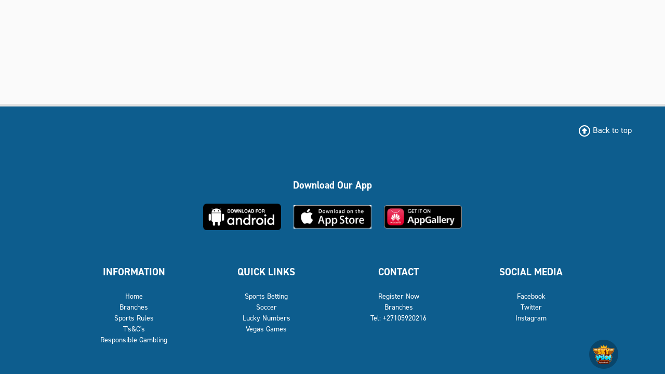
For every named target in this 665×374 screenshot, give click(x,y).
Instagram (531, 364)
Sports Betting (266, 342)
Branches (133, 353)
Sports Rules (134, 364)
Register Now (398, 342)
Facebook (531, 342)
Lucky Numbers (266, 364)
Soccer (266, 353)
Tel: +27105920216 (398, 364)
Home (134, 342)
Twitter (531, 353)
